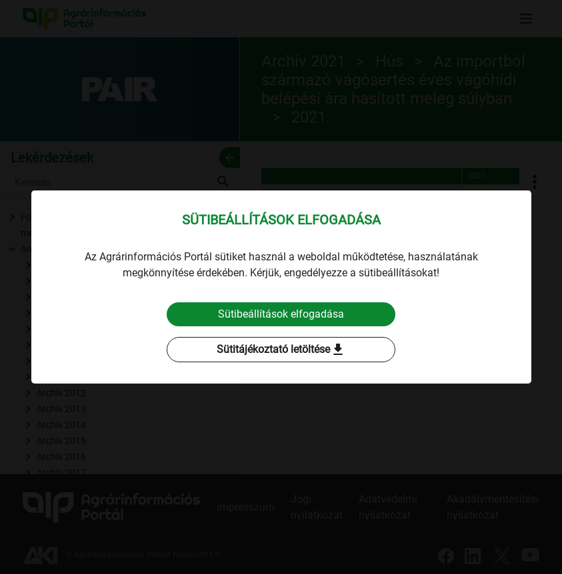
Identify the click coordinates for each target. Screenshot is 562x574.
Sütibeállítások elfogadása (281, 314)
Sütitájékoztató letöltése (281, 350)
